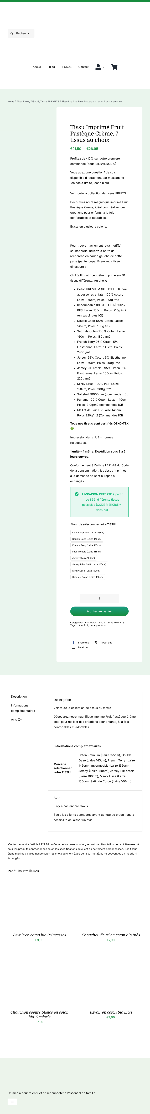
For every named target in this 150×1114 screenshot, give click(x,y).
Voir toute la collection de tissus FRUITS (98, 193)
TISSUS (101, 622)
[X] (102, 642)
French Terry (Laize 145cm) (86, 545)
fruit (86, 625)
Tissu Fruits (89, 622)
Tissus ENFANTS (115, 622)
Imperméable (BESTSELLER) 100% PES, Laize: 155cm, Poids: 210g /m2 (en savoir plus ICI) (101, 310)
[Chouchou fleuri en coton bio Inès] (110, 882)
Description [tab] (19, 696)
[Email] (79, 647)
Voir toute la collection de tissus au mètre (82, 708)
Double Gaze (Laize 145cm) (86, 539)
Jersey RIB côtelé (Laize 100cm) (89, 564)
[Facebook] (79, 642)
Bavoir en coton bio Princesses (39, 935)
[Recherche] (12, 33)
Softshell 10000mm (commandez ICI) (102, 394)
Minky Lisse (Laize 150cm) (86, 570)
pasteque (95, 625)
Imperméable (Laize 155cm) (86, 551)
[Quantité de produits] (99, 598)
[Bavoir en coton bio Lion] (110, 960)
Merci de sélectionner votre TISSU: (93, 524)
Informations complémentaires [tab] (23, 708)
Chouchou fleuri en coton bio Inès (110, 935)
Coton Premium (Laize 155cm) (88, 532)
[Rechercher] (21, 33)
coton (80, 625)
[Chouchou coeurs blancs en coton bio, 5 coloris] (39, 960)
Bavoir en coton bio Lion (111, 1012)
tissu (103, 625)
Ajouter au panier (99, 611)
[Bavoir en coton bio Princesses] (39, 882)
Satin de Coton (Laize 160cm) (88, 577)
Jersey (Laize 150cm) (83, 558)
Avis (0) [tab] (16, 719)
